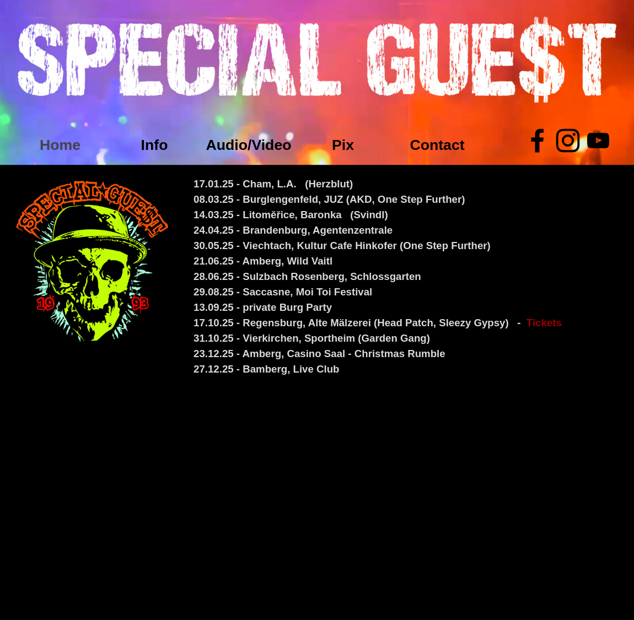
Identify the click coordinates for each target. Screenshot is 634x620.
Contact (437, 145)
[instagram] (568, 140)
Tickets (544, 322)
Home (60, 145)
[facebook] (537, 140)
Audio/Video (248, 145)
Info (154, 145)
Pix (343, 145)
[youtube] (598, 140)
